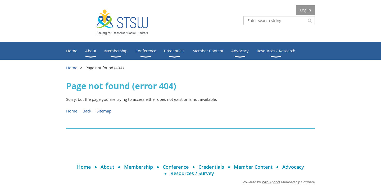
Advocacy (293, 167)
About (107, 167)
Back (87, 111)
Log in (305, 9)
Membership (138, 167)
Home (71, 67)
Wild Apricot (271, 182)
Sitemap (104, 111)
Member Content (253, 167)
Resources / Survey (192, 173)
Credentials (211, 167)
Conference (176, 167)
